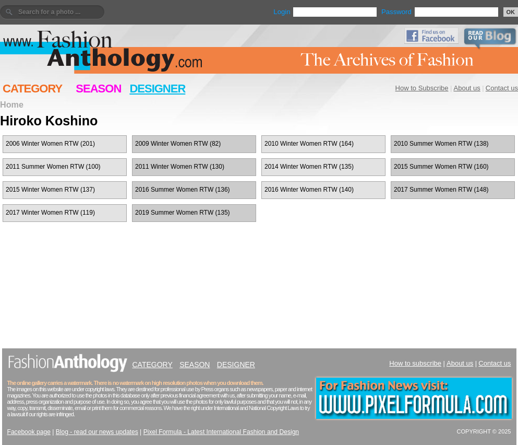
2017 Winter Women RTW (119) (50, 212)
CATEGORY (32, 88)
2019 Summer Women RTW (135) (182, 212)
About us (467, 88)
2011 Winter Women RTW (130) (179, 166)
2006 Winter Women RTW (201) (50, 143)
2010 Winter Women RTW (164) (309, 143)
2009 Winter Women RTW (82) (178, 143)
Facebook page (29, 432)
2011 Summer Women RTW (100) (53, 166)
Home (11, 104)
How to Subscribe (422, 88)
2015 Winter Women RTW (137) (50, 189)
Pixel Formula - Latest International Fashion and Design (221, 432)
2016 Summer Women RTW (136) (182, 189)
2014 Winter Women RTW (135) (309, 166)
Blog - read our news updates (97, 432)
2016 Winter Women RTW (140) (309, 189)
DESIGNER (157, 88)
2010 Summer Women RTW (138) (441, 143)
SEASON (98, 88)
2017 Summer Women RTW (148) (441, 189)
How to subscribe (415, 363)
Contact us (502, 88)
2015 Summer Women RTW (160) (441, 166)
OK (511, 12)
